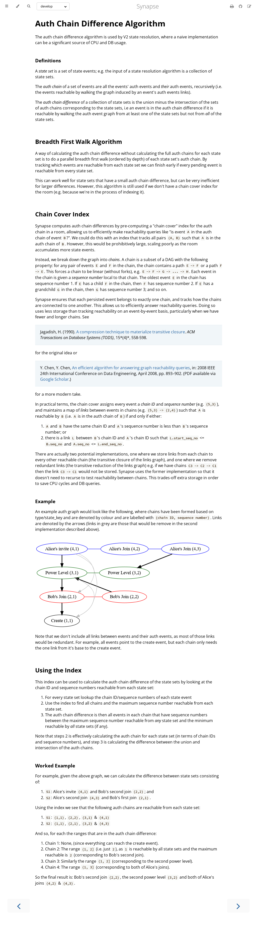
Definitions (48, 60)
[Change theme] (17, 6)
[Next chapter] (238, 906)
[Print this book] (232, 6)
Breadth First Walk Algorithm (78, 141)
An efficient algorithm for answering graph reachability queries (131, 367)
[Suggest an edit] (249, 6)
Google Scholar (54, 379)
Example (45, 501)
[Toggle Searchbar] (28, 6)
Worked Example (55, 765)
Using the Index (58, 670)
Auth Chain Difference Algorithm (100, 23)
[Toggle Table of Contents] (6, 6)
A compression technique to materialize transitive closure (130, 332)
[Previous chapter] (18, 906)
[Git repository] (241, 6)
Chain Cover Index (62, 214)
